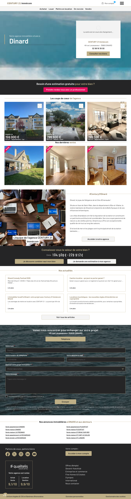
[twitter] (14, 454)
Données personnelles (74, 496)
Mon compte (108, 3)
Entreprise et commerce (76, 471)
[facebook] (7, 454)
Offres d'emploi (72, 465)
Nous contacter (72, 483)
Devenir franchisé (73, 468)
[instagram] (21, 454)
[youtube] (34, 454)
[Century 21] (19, 3)
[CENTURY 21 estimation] (65, 74)
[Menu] (122, 3)
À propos (69, 477)
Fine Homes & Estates (75, 474)
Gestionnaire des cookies (116, 496)
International (71, 480)
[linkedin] (27, 454)
